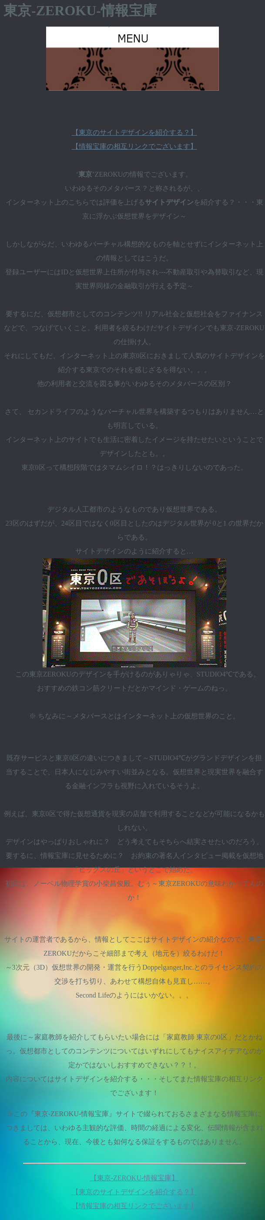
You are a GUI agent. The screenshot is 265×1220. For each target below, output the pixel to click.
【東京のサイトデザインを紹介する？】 (134, 132)
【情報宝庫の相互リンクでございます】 (134, 146)
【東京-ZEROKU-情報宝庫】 (134, 1178)
